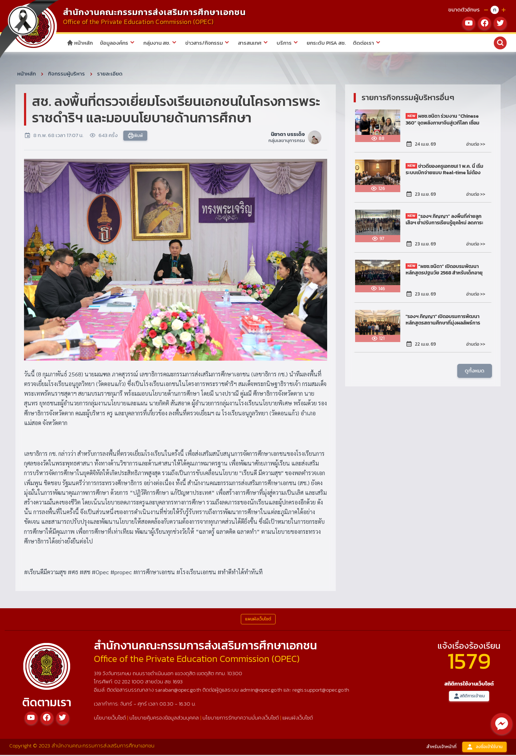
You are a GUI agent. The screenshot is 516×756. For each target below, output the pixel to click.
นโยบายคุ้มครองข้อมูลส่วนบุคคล (164, 718)
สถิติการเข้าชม (469, 697)
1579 (469, 662)
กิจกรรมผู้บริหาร (66, 74)
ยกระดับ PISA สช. (326, 43)
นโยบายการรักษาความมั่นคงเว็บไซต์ (240, 718)
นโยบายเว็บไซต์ (110, 718)
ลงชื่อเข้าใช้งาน (484, 748)
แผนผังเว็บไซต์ (297, 718)
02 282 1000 (129, 683)
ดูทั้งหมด (474, 372)
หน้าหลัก (80, 43)
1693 (178, 683)
